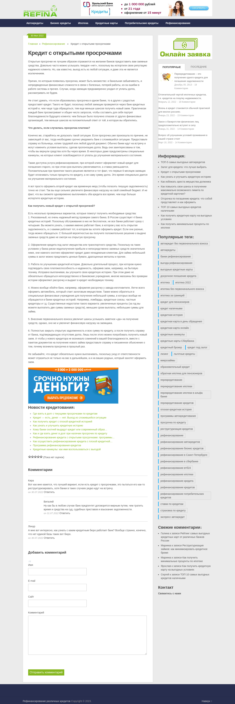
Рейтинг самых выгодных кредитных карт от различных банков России (185, 537)
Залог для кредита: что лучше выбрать (183, 167)
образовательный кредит (175, 366)
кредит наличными (171, 308)
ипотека (165, 282)
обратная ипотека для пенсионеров (181, 373)
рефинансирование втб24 (175, 467)
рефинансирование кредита (176, 480)
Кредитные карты (106, 23)
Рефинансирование (178, 23)
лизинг (164, 353)
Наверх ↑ (207, 700)
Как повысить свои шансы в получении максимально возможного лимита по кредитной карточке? (183, 190)
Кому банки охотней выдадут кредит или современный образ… (70, 429)
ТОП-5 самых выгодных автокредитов (183, 162)
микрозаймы (167, 360)
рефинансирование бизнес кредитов (181, 448)
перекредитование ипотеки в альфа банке (181, 394)
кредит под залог (197, 347)
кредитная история (171, 314)
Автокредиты (34, 23)
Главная (33, 43)
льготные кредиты (184, 353)
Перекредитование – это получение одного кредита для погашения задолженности (191, 77)
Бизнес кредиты (60, 23)
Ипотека (83, 23)
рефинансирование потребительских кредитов (182, 495)
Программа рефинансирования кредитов (57, 445)
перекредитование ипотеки (176, 386)
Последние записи (199, 67)
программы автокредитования (178, 415)
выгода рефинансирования (176, 263)
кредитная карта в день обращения (181, 321)
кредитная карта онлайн (174, 327)
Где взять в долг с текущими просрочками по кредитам (65, 413)
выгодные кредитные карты (176, 269)
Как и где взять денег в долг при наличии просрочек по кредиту (70, 433)
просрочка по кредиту (173, 422)
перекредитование (171, 379)
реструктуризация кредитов (176, 428)
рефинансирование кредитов (177, 487)
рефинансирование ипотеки (176, 474)
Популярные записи (171, 68)
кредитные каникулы (172, 334)
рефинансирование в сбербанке (179, 461)
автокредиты (167, 250)
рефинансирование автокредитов (180, 441)
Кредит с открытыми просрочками (181, 171)
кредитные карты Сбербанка (177, 340)
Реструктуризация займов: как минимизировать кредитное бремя (184, 549)
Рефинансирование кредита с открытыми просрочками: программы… (74, 437)
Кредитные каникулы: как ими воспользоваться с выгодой (67, 449)
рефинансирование (171, 435)
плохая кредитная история (176, 409)
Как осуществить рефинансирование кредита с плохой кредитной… (72, 441)
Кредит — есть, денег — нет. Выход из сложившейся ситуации (69, 417)
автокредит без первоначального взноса (184, 243)
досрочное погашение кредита (178, 276)
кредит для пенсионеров (174, 302)
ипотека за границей (172, 295)
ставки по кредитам (171, 504)
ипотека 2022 (183, 282)
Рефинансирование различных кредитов (46, 700)
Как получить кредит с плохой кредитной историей (62, 421)
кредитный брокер (171, 347)
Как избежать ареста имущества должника (186, 181)
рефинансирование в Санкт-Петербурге (183, 454)
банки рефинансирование (175, 256)
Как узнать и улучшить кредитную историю (58, 425)
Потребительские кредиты (141, 23)
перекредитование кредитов (177, 403)
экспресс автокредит (172, 517)
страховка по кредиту (173, 510)
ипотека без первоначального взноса (182, 289)
